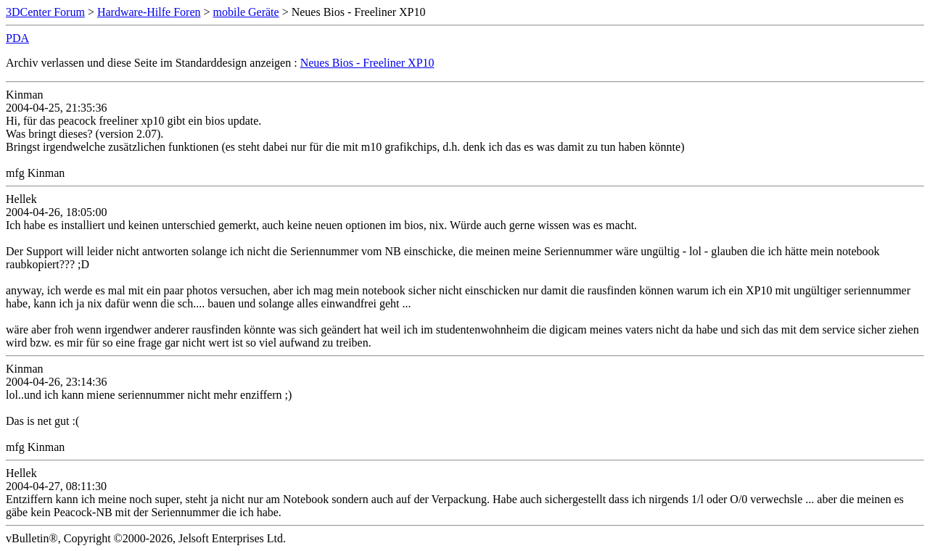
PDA (17, 38)
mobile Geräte (246, 12)
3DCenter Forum (45, 12)
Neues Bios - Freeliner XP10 (367, 63)
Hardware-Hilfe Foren (149, 12)
